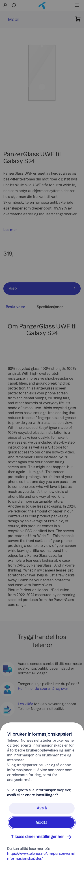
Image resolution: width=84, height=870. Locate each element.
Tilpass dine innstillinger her (42, 836)
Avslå (42, 808)
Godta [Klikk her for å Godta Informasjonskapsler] (41, 823)
